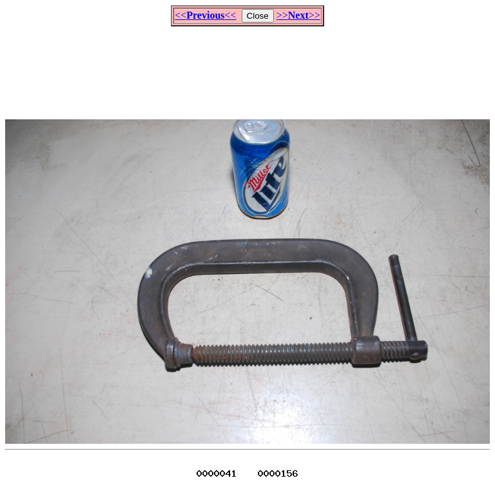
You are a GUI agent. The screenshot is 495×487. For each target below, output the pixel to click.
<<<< (205, 15)
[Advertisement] (247, 67)
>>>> (298, 15)
